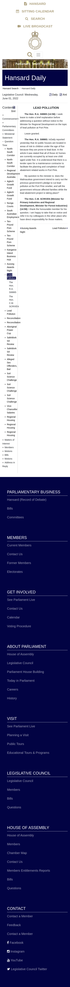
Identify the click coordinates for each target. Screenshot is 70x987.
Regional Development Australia (13, 173)
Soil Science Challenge (12, 376)
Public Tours (15, 744)
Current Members (19, 545)
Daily (53, 94)
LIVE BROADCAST (35, 26)
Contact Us (15, 554)
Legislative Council (20, 663)
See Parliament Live (21, 599)
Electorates (15, 571)
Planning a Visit (18, 735)
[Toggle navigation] (38, 55)
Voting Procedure (19, 626)
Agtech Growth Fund (10, 184)
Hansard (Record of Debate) (26, 499)
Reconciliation (14, 318)
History (12, 698)
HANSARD (35, 4)
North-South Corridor (11, 152)
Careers (12, 689)
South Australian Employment (13, 213)
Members (13, 789)
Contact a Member (20, 916)
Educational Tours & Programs (28, 752)
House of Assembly (20, 654)
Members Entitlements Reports (28, 870)
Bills (10, 508)
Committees (15, 517)
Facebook (15, 942)
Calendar (13, 617)
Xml (63, 94)
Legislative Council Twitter (27, 969)
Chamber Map (17, 853)
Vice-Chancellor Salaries (12, 409)
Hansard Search (10, 88)
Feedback (14, 925)
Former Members (19, 563)
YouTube (15, 960)
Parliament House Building (25, 672)
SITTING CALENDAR (35, 11)
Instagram (15, 951)
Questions (14, 807)
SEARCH (35, 18)
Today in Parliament (21, 680)
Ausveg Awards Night (10, 267)
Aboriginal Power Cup (12, 330)
